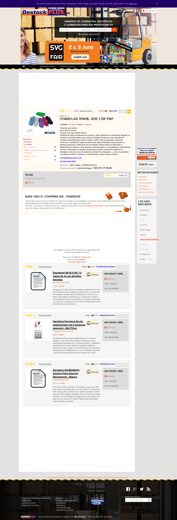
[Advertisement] (77, 91)
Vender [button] (138, 66)
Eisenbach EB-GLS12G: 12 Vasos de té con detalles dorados (67, 276)
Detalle (76, 111)
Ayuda (90, 477)
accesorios (144, 210)
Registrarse (60, 505)
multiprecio (145, 254)
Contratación (81, 477)
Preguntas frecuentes (142, 178)
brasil (83, 262)
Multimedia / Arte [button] (48, 66)
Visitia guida (143, 186)
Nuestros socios (101, 477)
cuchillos (143, 225)
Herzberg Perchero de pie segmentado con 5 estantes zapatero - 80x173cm (69, 325)
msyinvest (111, 279)
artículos (143, 215)
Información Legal (63, 508)
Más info (133, 4)
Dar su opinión (29, 147)
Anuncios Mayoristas (57, 477)
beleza (29, 175)
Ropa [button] (32, 66)
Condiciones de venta (65, 510)
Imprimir (27, 159)
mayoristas (144, 249)
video (150, 259)
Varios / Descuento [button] (122, 66)
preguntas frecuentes (95, 206)
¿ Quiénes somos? (145, 183)
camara (143, 220)
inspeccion (144, 244)
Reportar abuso (86, 111)
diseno (142, 234)
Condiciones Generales (119, 477)
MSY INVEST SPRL (113, 274)
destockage (145, 229)
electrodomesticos (149, 239)
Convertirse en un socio (65, 500)
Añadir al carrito (30, 156)
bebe (78, 262)
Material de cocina (107, 315)
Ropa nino (113, 111)
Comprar (70, 477)
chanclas (71, 262)
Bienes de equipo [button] (68, 66)
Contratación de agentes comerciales (146, 190)
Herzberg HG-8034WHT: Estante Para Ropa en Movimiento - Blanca (66, 373)
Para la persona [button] (88, 66)
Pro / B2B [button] (104, 66)
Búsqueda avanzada (88, 34)
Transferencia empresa (105, 266)
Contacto (59, 498)
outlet (142, 259)
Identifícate (60, 503)
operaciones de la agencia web (61, 517)
